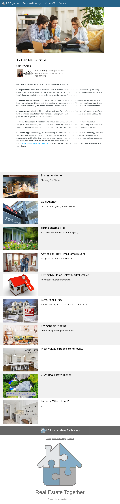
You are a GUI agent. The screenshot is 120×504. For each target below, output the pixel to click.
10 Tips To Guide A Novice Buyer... (57, 257)
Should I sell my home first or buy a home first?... (64, 303)
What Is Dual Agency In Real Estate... (58, 205)
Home (48, 437)
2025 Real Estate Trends (56, 373)
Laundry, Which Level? (55, 399)
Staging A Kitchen (52, 174)
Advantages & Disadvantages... (56, 278)
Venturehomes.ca (65, 498)
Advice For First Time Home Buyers (63, 252)
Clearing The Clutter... (51, 179)
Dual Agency (48, 200)
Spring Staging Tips (53, 226)
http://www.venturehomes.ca (35, 142)
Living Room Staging (53, 324)
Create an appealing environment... (58, 329)
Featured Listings (59, 437)
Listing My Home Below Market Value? (65, 273)
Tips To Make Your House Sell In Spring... (60, 231)
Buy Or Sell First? (51, 298)
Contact (71, 437)
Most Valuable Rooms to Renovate (62, 347)
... (41, 352)
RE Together (10, 3)
